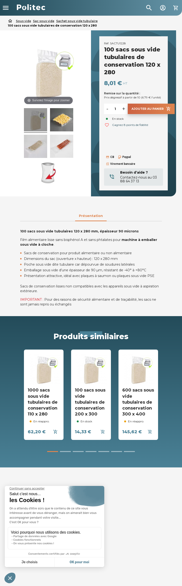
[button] (52, 451)
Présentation (91, 216)
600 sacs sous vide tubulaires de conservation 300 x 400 (138, 402)
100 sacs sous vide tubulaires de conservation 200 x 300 (90, 402)
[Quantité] (115, 109)
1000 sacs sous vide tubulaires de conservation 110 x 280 (43, 402)
